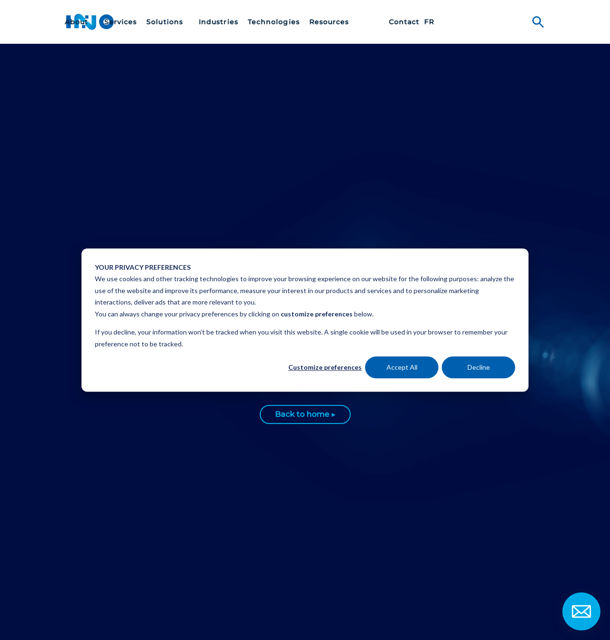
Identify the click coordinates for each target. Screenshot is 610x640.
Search (538, 22)
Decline (479, 367)
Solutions (254, 22)
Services (209, 22)
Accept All (401, 367)
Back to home (302, 414)
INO (90, 22)
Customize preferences (325, 367)
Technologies (362, 22)
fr (518, 22)
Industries (307, 22)
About (166, 22)
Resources (418, 22)
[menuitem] (168, 22)
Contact (493, 22)
